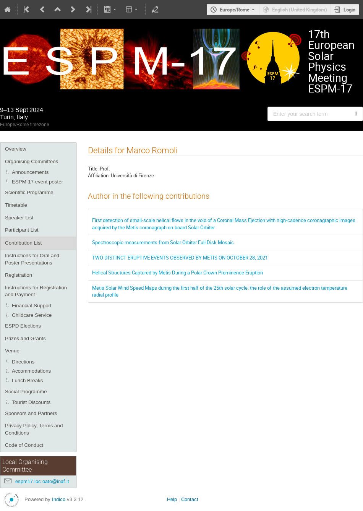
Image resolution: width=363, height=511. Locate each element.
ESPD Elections (23, 326)
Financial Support (32, 305)
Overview (15, 149)
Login (349, 9)
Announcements (30, 172)
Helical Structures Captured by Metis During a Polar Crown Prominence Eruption (177, 272)
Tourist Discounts (31, 402)
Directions (23, 362)
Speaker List (19, 218)
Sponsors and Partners (31, 413)
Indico (58, 499)
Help (172, 499)
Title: (93, 168)
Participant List (21, 230)
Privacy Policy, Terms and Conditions (34, 429)
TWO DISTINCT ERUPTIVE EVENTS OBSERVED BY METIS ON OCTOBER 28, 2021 (180, 257)
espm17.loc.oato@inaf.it (42, 481)
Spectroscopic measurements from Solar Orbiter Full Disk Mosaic (163, 242)
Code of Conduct (24, 445)
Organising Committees (31, 161)
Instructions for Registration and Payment (36, 291)
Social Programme (26, 391)
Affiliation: (99, 175)
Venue (12, 351)
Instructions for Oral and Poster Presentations (32, 259)
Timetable (16, 205)
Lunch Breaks (27, 380)
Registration (18, 275)
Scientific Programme (29, 192)
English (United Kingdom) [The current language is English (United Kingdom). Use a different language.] (299, 9)
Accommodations (31, 371)
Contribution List (23, 243)
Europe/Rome (235, 9)
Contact (189, 499)
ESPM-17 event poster (37, 182)
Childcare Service (32, 315)
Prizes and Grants (25, 338)
